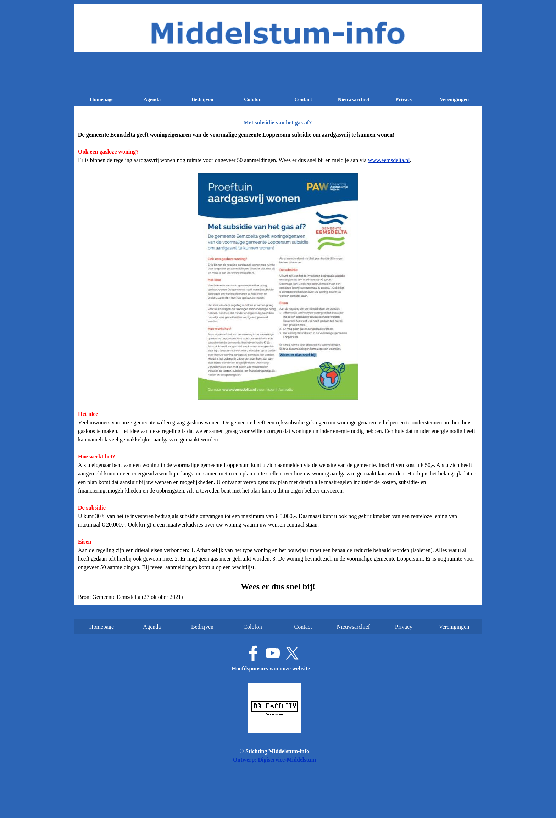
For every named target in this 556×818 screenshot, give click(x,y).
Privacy (403, 99)
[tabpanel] (278, 365)
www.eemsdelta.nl (389, 160)
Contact (303, 99)
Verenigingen (454, 99)
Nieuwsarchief (353, 99)
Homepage (102, 99)
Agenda (152, 99)
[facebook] (253, 653)
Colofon (253, 99)
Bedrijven (202, 99)
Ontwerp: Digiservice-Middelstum (274, 760)
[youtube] (273, 653)
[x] (292, 653)
